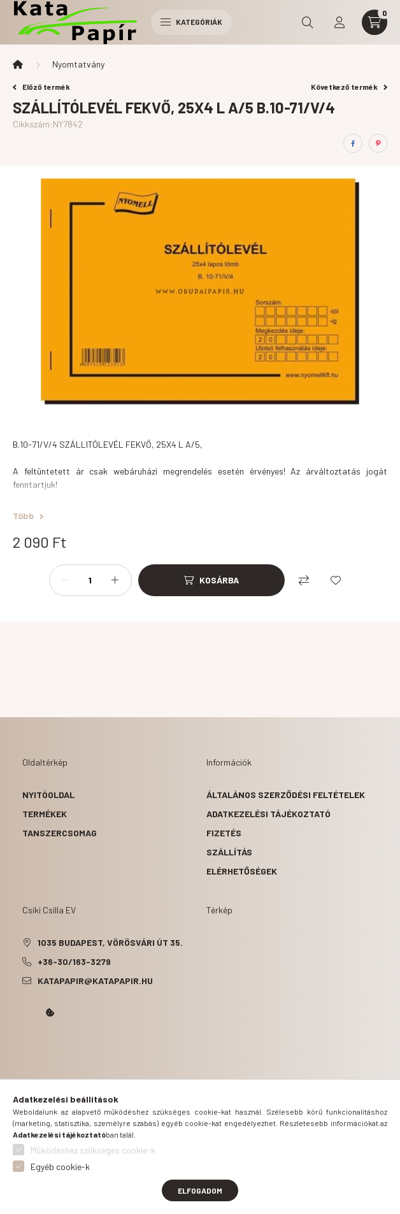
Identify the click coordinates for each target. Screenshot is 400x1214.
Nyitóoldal (48, 794)
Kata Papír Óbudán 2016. (25, 1048)
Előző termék (41, 86)
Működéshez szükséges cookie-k (93, 1150)
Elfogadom (200, 1190)
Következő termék (349, 86)
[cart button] (374, 22)
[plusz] (115, 580)
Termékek (44, 813)
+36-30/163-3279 (74, 961)
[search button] (307, 22)
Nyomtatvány (78, 64)
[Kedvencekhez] (335, 580)
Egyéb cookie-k (60, 1166)
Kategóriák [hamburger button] (191, 21)
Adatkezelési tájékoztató (268, 813)
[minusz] (65, 580)
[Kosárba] (211, 580)
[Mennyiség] (90, 580)
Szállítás (229, 851)
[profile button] (339, 22)
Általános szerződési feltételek (285, 794)
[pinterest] (378, 143)
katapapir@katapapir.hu (95, 980)
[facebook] (352, 143)
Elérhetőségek (241, 871)
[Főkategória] (18, 64)
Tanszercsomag (59, 832)
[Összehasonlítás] (304, 580)
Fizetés (223, 832)
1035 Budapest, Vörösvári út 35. (110, 942)
